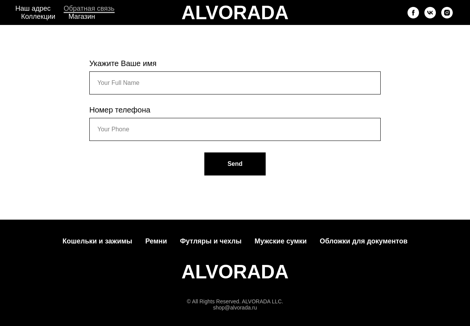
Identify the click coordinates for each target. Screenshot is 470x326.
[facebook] (413, 12)
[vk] (430, 12)
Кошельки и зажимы (97, 241)
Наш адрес (33, 8)
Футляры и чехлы (211, 241)
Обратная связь (89, 8)
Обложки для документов (364, 241)
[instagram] (447, 12)
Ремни (156, 241)
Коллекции (38, 16)
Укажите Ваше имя (122, 63)
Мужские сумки (281, 241)
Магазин (81, 16)
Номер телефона (119, 110)
